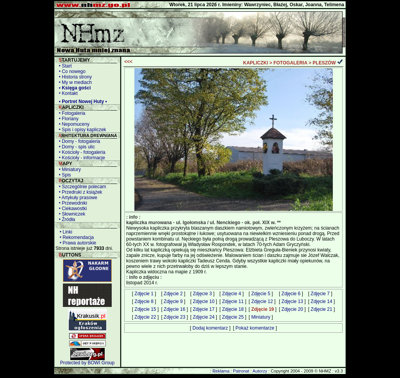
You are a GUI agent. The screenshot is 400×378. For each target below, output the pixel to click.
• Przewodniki (71, 203)
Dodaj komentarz (210, 328)
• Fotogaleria (70, 113)
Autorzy (260, 371)
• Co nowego (71, 71)
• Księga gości (73, 88)
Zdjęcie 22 (145, 317)
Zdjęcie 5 (260, 293)
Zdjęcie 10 (203, 301)
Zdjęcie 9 (173, 301)
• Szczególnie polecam (81, 186)
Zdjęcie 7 (320, 293)
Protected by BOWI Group (87, 363)
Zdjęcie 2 (173, 293)
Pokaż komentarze (255, 328)
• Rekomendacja (75, 237)
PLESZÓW (324, 63)
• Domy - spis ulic (75, 147)
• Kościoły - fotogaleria (80, 152)
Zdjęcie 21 (321, 309)
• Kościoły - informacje (80, 157)
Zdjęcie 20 (292, 309)
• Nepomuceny (72, 124)
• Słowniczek (70, 214)
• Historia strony (74, 77)
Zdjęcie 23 (174, 317)
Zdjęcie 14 (321, 301)
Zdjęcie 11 (232, 301)
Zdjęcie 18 (232, 309)
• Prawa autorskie (76, 243)
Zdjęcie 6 (291, 293)
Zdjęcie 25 (232, 317)
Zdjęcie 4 (231, 293)
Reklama (220, 371)
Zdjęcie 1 (144, 293)
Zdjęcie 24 (203, 317)
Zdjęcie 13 (292, 301)
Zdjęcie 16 (174, 309)
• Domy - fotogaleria (78, 141)
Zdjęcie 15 (145, 309)
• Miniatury (68, 169)
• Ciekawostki (71, 208)
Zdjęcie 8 (144, 301)
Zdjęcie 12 (262, 301)
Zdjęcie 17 (203, 309)
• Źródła (65, 219)
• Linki (64, 232)
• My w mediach (74, 82)
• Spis (63, 175)
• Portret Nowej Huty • (81, 101)
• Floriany (67, 118)
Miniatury (260, 317)
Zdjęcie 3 (202, 293)
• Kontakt (67, 93)
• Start (64, 66)
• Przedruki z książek (79, 192)
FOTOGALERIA (290, 63)
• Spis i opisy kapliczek (81, 129)
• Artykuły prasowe (76, 197)
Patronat (241, 371)
